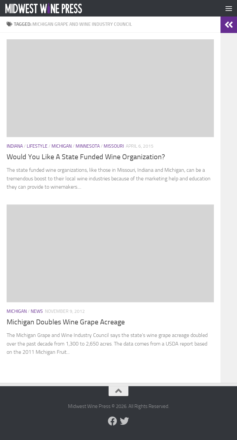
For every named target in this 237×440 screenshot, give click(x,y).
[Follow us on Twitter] (124, 421)
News (37, 311)
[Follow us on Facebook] (112, 421)
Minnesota (88, 146)
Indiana (15, 146)
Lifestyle (37, 146)
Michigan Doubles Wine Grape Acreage (66, 322)
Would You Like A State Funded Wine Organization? (86, 157)
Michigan (61, 146)
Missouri (114, 146)
